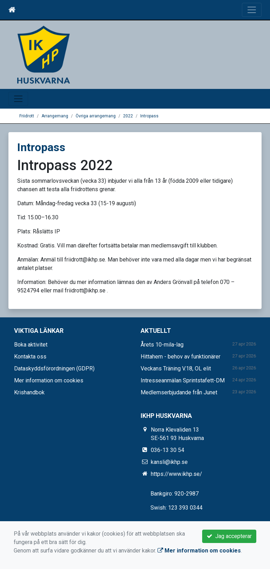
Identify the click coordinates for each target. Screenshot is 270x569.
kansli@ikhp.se (169, 462)
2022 (128, 116)
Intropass (149, 116)
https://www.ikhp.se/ (176, 474)
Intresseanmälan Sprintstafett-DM (183, 380)
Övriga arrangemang (96, 116)
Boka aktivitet (30, 344)
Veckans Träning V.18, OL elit (176, 368)
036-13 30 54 (167, 450)
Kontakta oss (30, 356)
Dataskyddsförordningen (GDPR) (54, 368)
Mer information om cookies (48, 380)
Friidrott (26, 116)
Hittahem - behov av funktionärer (180, 356)
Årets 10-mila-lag (162, 344)
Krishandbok (29, 392)
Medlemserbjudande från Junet (179, 392)
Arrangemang (54, 116)
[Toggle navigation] (252, 10)
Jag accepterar (229, 536)
